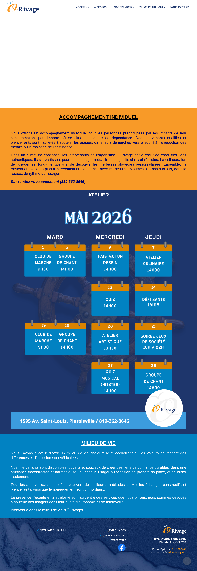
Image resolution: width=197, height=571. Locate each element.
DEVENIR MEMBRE (115, 535)
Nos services (124, 7)
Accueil (82, 7)
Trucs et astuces (152, 7)
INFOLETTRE (118, 540)
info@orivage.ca (177, 552)
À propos (101, 7)
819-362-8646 (179, 549)
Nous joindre (179, 7)
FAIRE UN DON (117, 530)
